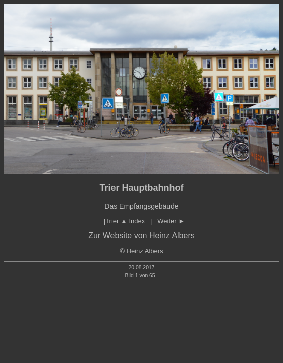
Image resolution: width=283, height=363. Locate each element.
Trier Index (125, 221)
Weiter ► (171, 221)
